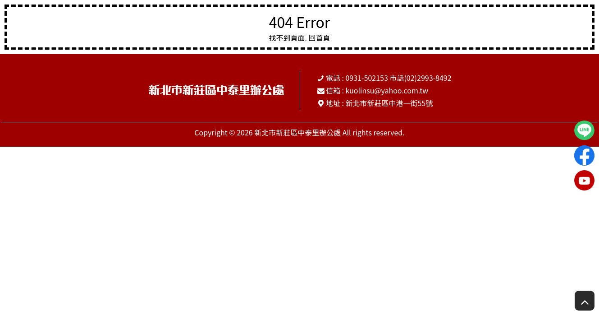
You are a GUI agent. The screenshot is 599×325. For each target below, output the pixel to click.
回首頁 (319, 37)
